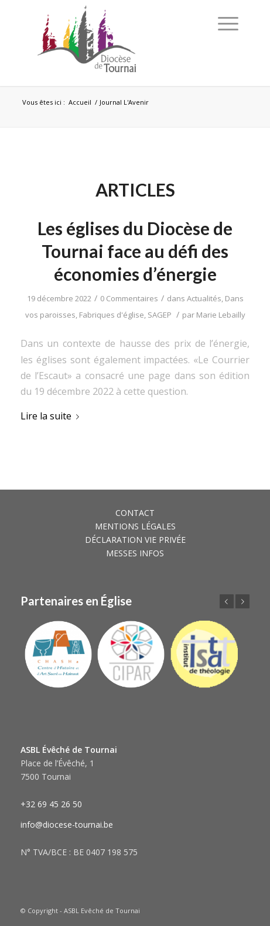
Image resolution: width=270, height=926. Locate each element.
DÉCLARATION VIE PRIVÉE (135, 539)
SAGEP (160, 314)
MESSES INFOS (135, 553)
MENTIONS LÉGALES (135, 526)
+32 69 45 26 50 (51, 804)
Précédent (227, 601)
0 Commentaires (129, 298)
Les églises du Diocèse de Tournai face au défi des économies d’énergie (135, 251)
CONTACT (135, 512)
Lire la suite (52, 415)
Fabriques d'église (111, 314)
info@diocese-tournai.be (66, 824)
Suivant (242, 601)
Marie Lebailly (220, 314)
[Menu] (228, 23)
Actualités (204, 298)
